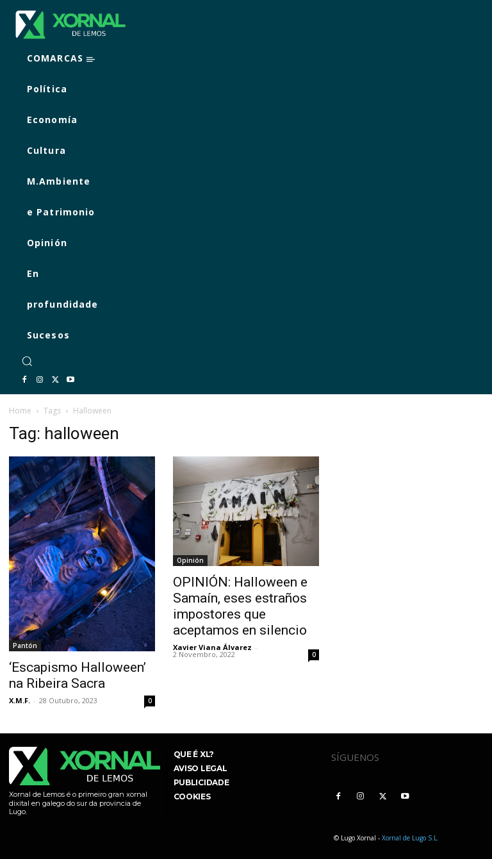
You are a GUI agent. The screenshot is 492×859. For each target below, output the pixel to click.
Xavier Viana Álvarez (212, 647)
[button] (26, 360)
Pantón (25, 645)
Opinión (190, 560)
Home (20, 410)
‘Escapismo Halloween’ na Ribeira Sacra (77, 675)
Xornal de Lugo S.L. (410, 837)
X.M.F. (19, 700)
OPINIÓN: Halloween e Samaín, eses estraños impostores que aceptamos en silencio (240, 606)
